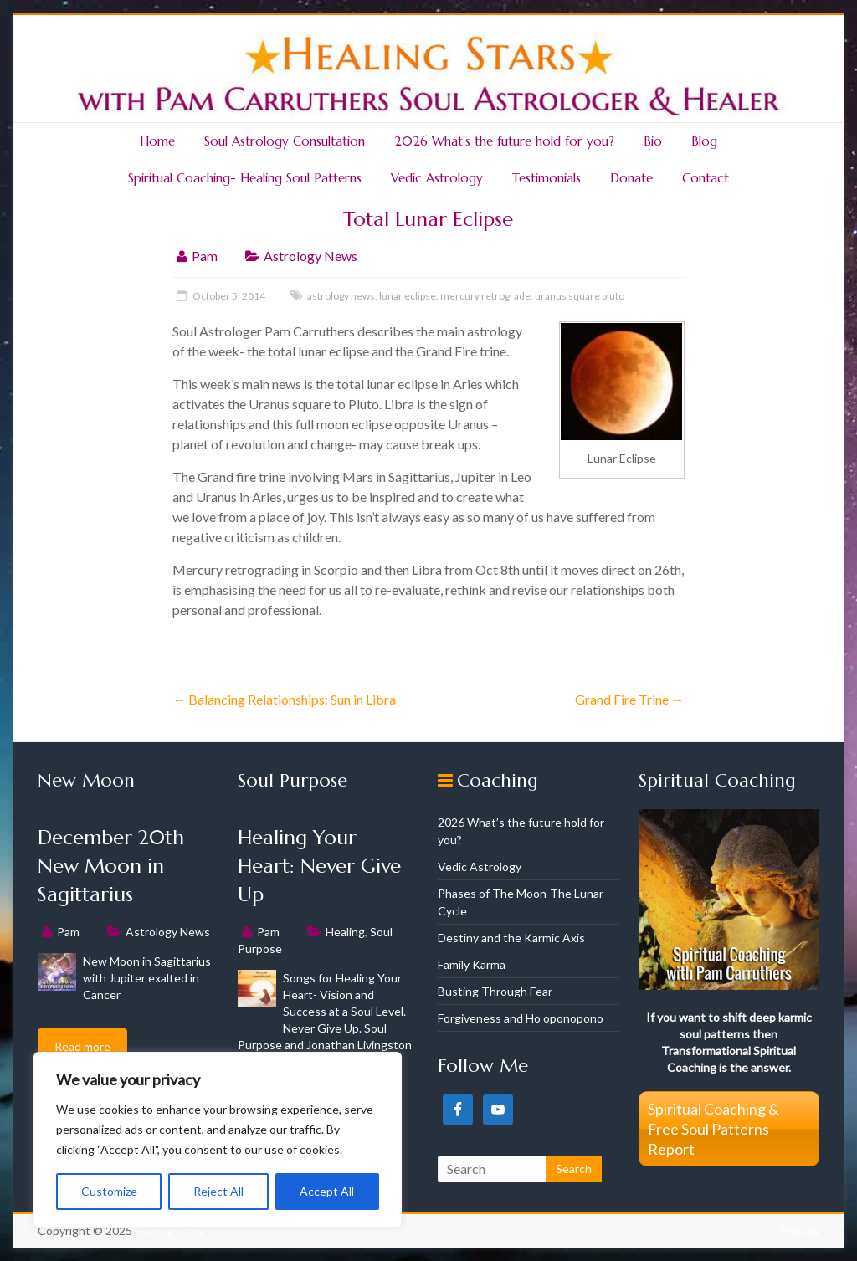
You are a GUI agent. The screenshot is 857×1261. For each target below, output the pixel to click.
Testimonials (546, 178)
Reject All (218, 1191)
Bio (653, 141)
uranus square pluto (579, 296)
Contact (705, 178)
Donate (631, 178)
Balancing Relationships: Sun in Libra (284, 699)
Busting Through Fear (495, 991)
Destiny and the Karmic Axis (511, 937)
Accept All (327, 1191)
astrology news (341, 296)
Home (157, 141)
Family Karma (471, 964)
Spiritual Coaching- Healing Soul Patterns (245, 178)
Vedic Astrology (437, 178)
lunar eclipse (407, 296)
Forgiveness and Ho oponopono (520, 1018)
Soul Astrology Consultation (284, 141)
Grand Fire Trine (630, 699)
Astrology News (310, 256)
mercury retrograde (485, 296)
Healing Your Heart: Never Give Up (319, 866)
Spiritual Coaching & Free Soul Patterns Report (713, 1129)
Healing (345, 932)
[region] (217, 1140)
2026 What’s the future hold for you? (504, 141)
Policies (799, 1230)
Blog (704, 141)
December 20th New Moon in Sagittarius (111, 866)
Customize (109, 1191)
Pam (205, 256)
